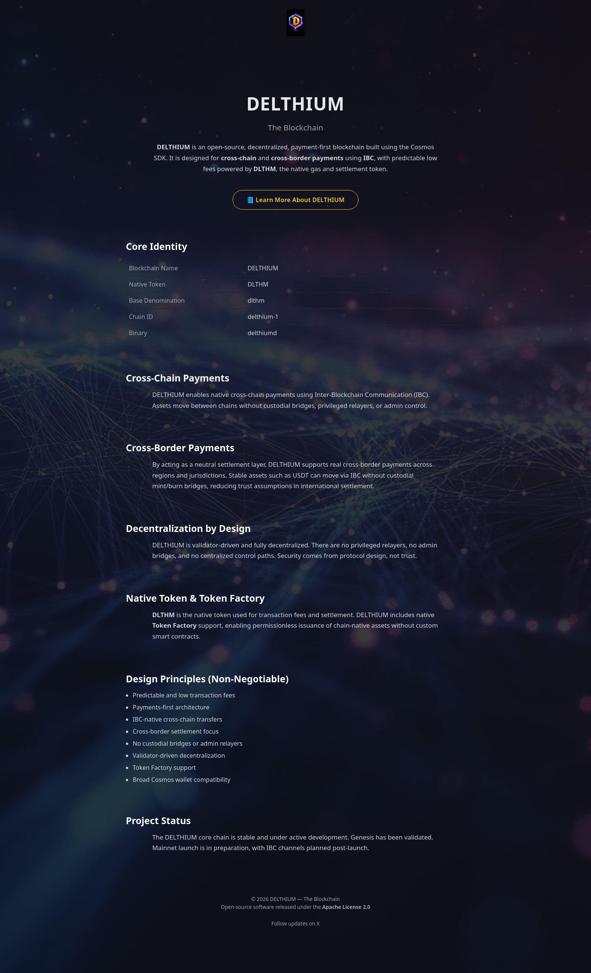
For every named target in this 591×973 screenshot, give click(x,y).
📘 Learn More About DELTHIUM (295, 200)
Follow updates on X (295, 923)
